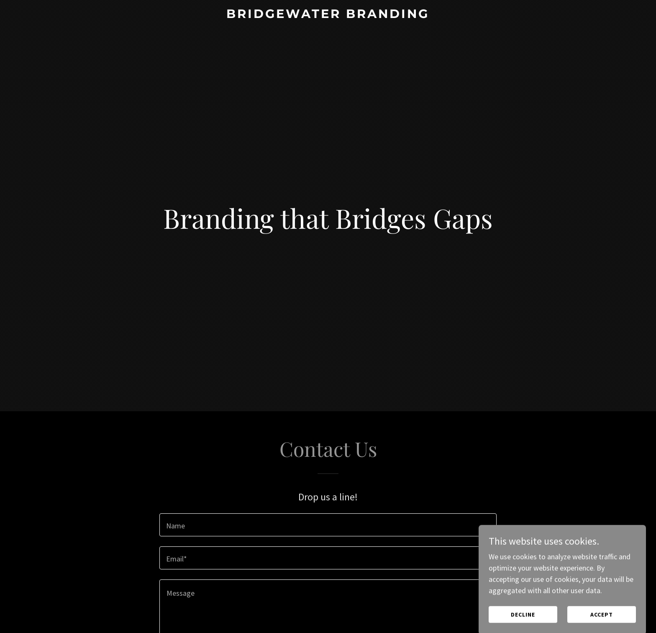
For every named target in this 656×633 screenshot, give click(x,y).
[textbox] (327, 524)
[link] (328, 15)
